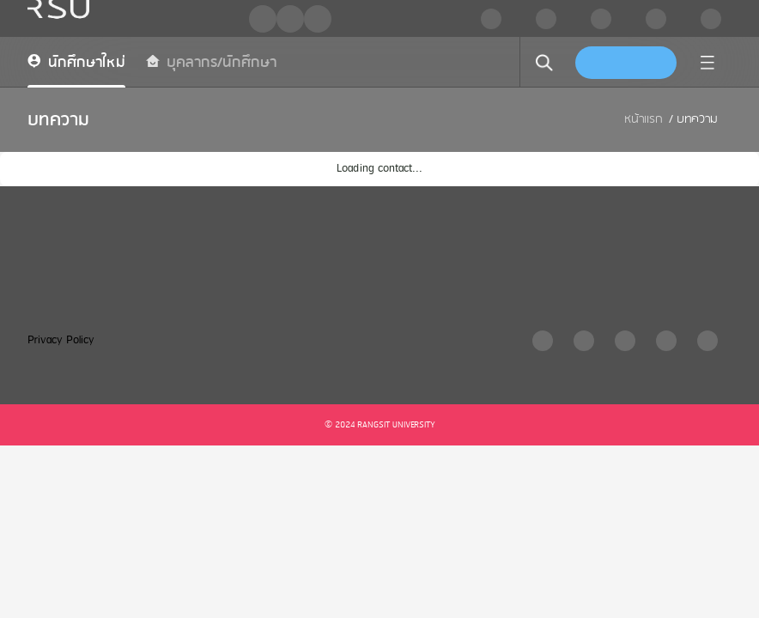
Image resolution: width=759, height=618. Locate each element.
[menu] (707, 62)
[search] (544, 62)
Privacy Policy (60, 340)
